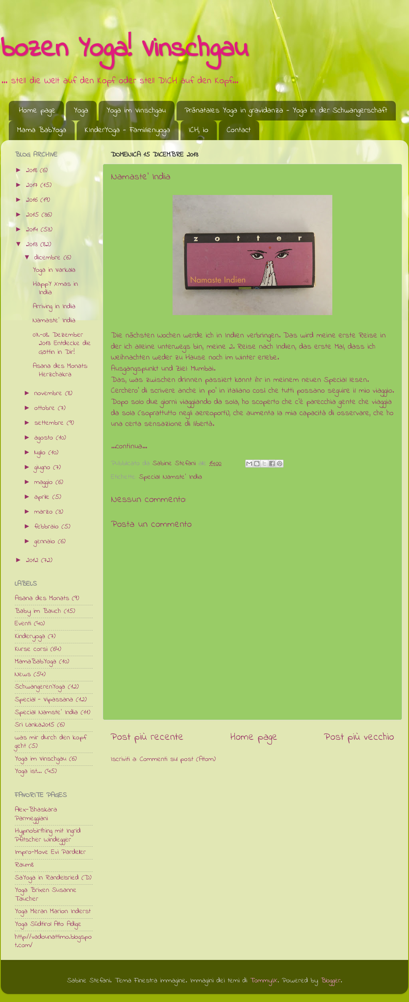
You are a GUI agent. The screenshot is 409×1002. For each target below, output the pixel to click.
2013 (33, 244)
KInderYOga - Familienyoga (127, 130)
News (23, 674)
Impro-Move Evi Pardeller (50, 852)
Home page (37, 110)
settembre (50, 423)
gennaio (46, 541)
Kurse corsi (31, 649)
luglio (41, 453)
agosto (45, 438)
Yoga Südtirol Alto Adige (48, 924)
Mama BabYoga (41, 130)
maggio (45, 482)
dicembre (49, 258)
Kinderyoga (30, 636)
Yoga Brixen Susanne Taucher (46, 894)
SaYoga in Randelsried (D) (53, 878)
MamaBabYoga (35, 662)
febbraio (48, 527)
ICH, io (198, 130)
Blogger (331, 981)
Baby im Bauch (38, 611)
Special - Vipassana (44, 700)
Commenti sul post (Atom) (178, 759)
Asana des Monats (42, 598)
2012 (33, 560)
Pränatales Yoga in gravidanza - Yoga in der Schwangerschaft (286, 110)
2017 (33, 185)
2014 (33, 230)
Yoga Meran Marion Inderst (53, 911)
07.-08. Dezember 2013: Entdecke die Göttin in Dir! (62, 343)
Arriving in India (54, 306)
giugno (43, 467)
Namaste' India (54, 320)
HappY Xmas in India (55, 288)
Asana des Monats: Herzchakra (60, 370)
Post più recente (147, 737)
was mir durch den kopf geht (50, 742)
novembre (49, 393)
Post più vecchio (359, 737)
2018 (33, 170)
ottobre (46, 408)
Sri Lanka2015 (34, 725)
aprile (43, 497)
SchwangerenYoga (40, 687)
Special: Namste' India (170, 477)
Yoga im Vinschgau (136, 110)
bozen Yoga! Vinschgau (124, 49)
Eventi (23, 623)
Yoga (81, 110)
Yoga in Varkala (54, 270)
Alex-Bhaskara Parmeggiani (36, 814)
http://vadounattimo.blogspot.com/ (53, 941)
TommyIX (264, 981)
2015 (34, 215)
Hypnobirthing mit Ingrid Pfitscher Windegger (48, 835)
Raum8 (24, 865)
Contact (239, 130)
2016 (33, 200)
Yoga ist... (28, 771)
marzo (45, 512)
